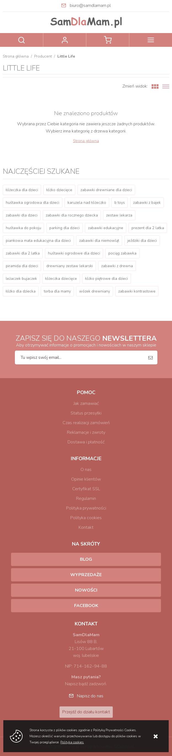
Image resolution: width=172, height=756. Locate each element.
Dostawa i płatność (86, 442)
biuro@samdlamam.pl (90, 5)
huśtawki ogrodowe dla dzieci (74, 253)
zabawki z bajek (147, 202)
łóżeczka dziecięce (61, 278)
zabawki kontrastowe (136, 291)
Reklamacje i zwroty (86, 432)
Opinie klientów (86, 479)
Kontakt (86, 527)
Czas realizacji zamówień (86, 423)
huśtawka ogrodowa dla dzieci (32, 202)
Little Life (66, 56)
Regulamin (86, 498)
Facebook (86, 606)
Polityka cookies (86, 518)
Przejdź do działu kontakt (86, 712)
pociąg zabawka (122, 253)
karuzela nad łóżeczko (87, 202)
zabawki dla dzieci (21, 215)
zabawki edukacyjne (105, 228)
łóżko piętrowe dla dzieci (106, 278)
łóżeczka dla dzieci (22, 190)
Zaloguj (64, 40)
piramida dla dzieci (22, 266)
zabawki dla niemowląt (99, 240)
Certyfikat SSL (86, 489)
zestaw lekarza (119, 215)
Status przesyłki (86, 413)
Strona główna (16, 56)
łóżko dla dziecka (21, 291)
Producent (43, 56)
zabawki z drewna (117, 266)
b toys (119, 202)
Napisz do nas (90, 696)
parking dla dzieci (64, 228)
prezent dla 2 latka (147, 228)
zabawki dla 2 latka (23, 253)
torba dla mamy (57, 291)
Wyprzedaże (86, 575)
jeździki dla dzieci (142, 240)
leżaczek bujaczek (21, 278)
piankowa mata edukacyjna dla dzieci (38, 240)
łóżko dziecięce (59, 190)
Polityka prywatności (86, 508)
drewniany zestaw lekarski (69, 266)
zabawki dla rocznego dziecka (72, 215)
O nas (86, 470)
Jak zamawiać (86, 403)
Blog (86, 559)
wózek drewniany (94, 291)
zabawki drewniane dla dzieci (106, 190)
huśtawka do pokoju (23, 228)
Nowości (86, 590)
